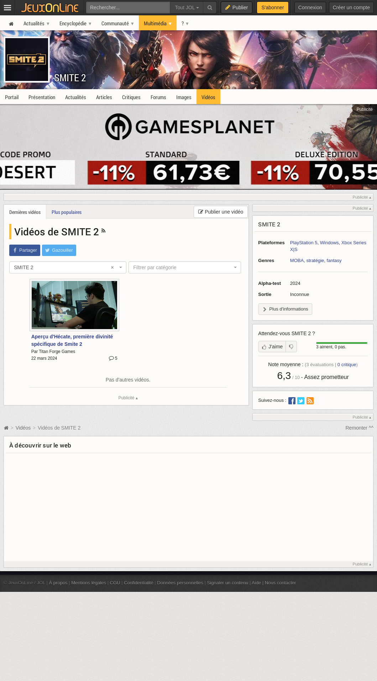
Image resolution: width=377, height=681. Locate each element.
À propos (58, 582)
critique (346, 364)
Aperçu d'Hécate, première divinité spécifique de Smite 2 (72, 340)
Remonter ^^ (360, 428)
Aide (256, 582)
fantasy (334, 260)
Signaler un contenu (227, 582)
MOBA (297, 260)
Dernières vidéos (25, 212)
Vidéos (24, 428)
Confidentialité (138, 582)
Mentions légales (88, 582)
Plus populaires (67, 212)
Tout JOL (187, 7)
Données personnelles (180, 582)
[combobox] (67, 267)
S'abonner (272, 7)
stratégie (315, 260)
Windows (329, 242)
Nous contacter (280, 582)
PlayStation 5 (304, 242)
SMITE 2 (70, 77)
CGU (115, 582)
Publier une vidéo (220, 212)
